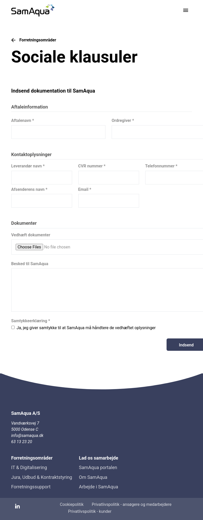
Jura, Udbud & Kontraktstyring (41, 477)
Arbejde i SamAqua (98, 486)
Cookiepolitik (71, 504)
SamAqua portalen (98, 467)
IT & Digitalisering (29, 467)
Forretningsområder (33, 40)
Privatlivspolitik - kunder (89, 511)
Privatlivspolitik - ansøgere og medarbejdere (132, 504)
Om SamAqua (93, 477)
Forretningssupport (31, 486)
